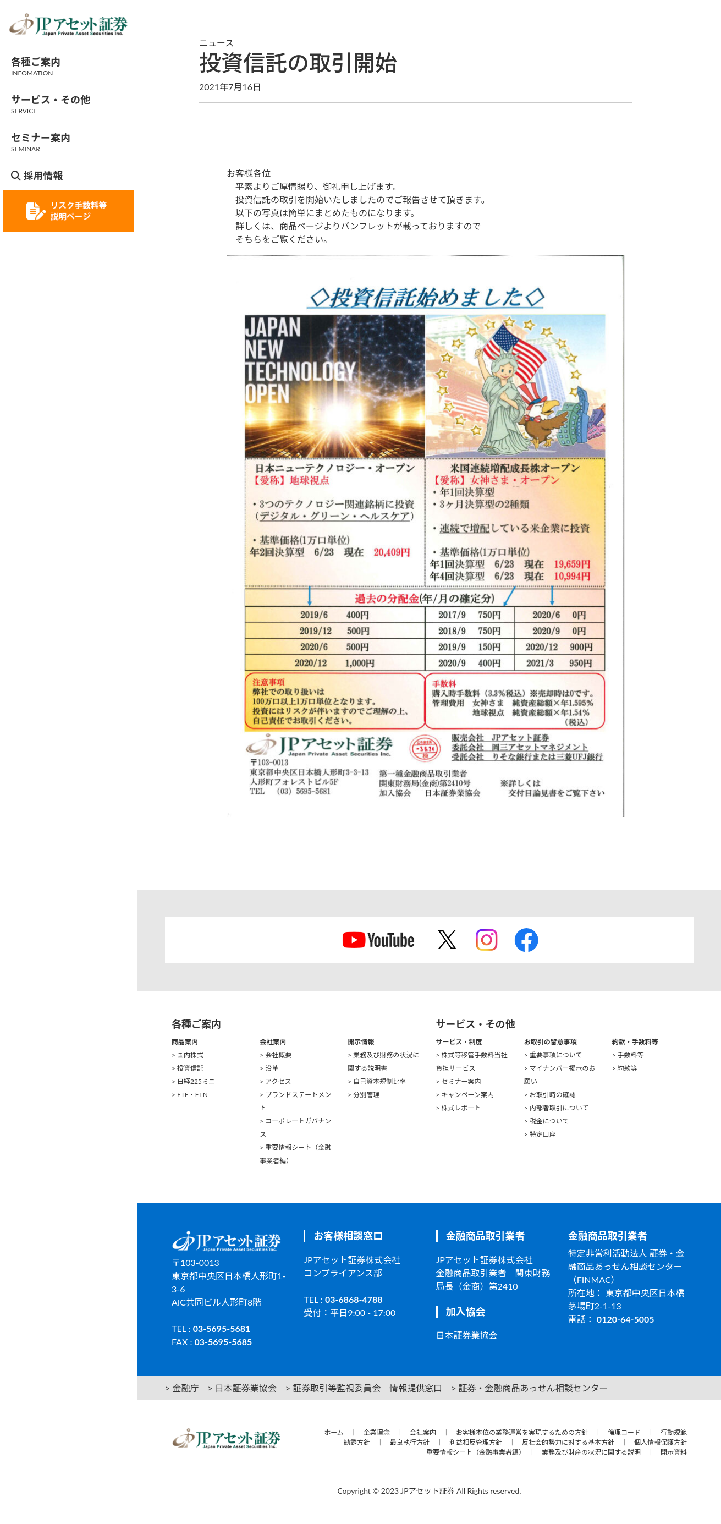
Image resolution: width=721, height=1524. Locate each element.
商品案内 (185, 1042)
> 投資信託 (187, 1068)
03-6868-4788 (354, 1299)
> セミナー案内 (458, 1081)
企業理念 (377, 1432)
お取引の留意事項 (550, 1042)
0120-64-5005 (625, 1319)
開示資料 (674, 1452)
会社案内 (273, 1042)
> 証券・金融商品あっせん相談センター (529, 1388)
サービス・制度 (459, 1042)
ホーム (334, 1432)
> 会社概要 (275, 1055)
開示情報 (361, 1042)
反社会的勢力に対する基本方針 (568, 1442)
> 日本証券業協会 (241, 1388)
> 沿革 (269, 1068)
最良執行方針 (410, 1442)
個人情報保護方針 (660, 1442)
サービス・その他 (50, 104)
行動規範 (674, 1432)
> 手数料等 (628, 1055)
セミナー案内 (40, 142)
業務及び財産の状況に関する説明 (591, 1452)
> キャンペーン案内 (465, 1094)
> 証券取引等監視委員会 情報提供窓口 (363, 1388)
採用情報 (37, 175)
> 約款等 (624, 1068)
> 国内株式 (187, 1055)
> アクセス (275, 1081)
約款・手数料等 (635, 1042)
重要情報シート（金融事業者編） (474, 1452)
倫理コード (624, 1432)
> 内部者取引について (556, 1108)
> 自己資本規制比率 (377, 1081)
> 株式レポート (458, 1108)
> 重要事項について (553, 1055)
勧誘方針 (357, 1442)
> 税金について (546, 1121)
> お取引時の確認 (550, 1094)
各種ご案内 (35, 66)
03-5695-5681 (222, 1328)
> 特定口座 (540, 1134)
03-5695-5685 (223, 1341)
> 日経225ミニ (193, 1081)
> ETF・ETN (190, 1094)
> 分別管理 (363, 1094)
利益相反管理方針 (475, 1442)
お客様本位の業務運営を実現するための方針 (522, 1432)
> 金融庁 (182, 1388)
